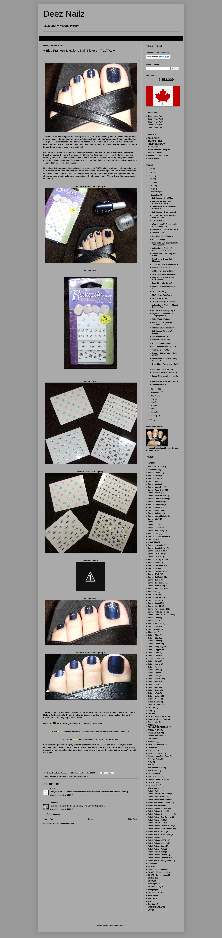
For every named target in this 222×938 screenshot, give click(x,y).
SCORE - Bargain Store (157, 875)
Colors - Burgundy (155, 647)
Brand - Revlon (154, 600)
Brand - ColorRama (156, 505)
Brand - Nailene (56, 776)
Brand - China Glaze (156, 490)
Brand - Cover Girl (155, 510)
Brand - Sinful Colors (156, 612)
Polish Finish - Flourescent (159, 800)
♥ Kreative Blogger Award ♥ (161, 343)
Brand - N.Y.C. (153, 574)
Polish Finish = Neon (156, 846)
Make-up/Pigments (155, 753)
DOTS (150, 713)
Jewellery (152, 747)
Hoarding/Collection (156, 744)
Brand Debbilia (154, 629)
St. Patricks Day (154, 887)
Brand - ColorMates (156, 502)
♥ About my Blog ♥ (157, 240)
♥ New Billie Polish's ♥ (159, 337)
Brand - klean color (156, 545)
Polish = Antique (154, 791)
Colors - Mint (153, 667)
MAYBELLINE (153, 147)
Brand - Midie (153, 568)
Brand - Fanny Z (154, 528)
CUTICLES (152, 708)
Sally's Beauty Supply (157, 869)
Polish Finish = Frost (156, 823)
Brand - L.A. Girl (154, 557)
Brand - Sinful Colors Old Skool (161, 615)
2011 (151, 182)
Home (90, 819)
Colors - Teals (153, 690)
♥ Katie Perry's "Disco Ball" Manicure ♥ (161, 260)
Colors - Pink (153, 676)
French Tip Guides (155, 736)
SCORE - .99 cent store (157, 872)
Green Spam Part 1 (155, 116)
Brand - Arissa (154, 475)
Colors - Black (154, 635)
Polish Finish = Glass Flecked (160, 829)
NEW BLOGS (153, 782)
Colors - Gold (153, 655)
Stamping (152, 890)
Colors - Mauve (154, 664)
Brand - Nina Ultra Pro (157, 589)
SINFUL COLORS (155, 153)
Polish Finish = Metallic (157, 843)
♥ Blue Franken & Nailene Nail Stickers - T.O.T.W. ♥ (162, 323)
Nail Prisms (152, 771)
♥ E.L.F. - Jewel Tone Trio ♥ (161, 295)
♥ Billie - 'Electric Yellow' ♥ (161, 319)
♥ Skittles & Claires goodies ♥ (162, 328)
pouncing (152, 863)
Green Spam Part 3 (155, 122)
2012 (151, 179)
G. (51, 789)
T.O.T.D (86, 776)
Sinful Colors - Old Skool (158, 156)
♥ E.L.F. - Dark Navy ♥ (159, 292)
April (153, 409)
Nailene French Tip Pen (157, 779)
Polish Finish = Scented (157, 855)
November (155, 195)
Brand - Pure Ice (154, 597)
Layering (151, 750)
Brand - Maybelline (155, 565)
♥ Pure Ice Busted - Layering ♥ (162, 311)
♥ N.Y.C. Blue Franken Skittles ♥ (163, 347)
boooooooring (154, 470)
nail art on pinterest (154, 46)
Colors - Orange (154, 673)
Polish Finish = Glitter (157, 832)
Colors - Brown (154, 644)
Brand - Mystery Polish (157, 571)
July (152, 399)
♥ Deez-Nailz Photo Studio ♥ (161, 236)
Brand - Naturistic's (156, 586)
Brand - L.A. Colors (156, 554)
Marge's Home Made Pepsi (159, 756)
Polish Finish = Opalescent (159, 794)
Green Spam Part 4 (155, 125)
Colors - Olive (153, 670)
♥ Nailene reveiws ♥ (158, 385)
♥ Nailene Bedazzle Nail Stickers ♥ (164, 230)
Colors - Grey (153, 661)
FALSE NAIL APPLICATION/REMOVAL (158, 726)
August (154, 395)
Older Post (132, 819)
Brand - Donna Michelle (157, 516)
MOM (150, 762)
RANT (150, 866)
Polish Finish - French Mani (159, 803)
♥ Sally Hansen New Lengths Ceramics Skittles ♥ (161, 202)
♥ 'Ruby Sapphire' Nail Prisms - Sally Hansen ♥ (162, 279)
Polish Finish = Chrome (157, 808)
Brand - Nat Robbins (156, 583)
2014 (151, 172)
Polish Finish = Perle (156, 849)
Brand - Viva (153, 621)
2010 (151, 186)
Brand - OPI (152, 592)
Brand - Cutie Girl (155, 513)
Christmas (152, 632)
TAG (149, 901)
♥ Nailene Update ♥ (158, 233)
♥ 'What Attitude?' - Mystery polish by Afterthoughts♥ (164, 225)
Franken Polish (67, 776)
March (153, 412)
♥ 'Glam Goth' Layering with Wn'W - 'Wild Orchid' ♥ (164, 244)
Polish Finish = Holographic (159, 835)
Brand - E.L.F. (153, 519)
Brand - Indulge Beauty (157, 536)
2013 (151, 176)
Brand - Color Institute (157, 496)
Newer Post (48, 819)
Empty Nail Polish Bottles (158, 719)
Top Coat (151, 904)
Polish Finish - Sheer (156, 806)
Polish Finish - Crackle (157, 797)
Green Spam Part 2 (155, 119)
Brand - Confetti (154, 507)
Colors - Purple (154, 679)
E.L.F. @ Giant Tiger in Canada (162, 302)
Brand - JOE (153, 539)
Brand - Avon (153, 478)
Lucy (52, 803)
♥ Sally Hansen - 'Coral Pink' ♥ (162, 198)
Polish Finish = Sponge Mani (159, 861)
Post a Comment (53, 814)
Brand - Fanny (154, 525)
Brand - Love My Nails (157, 560)
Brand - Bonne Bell (155, 487)
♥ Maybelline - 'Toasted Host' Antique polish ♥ (161, 315)
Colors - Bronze (154, 641)
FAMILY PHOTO (154, 730)
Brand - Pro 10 (154, 594)
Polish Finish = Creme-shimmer (161, 814)
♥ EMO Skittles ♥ (157, 221)
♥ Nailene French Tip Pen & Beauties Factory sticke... (161, 249)
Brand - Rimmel (154, 603)
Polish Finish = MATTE (157, 840)
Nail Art (151, 765)
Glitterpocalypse (154, 739)
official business (154, 788)
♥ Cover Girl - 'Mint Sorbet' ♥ (161, 283)
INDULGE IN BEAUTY (156, 144)
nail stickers (78, 776)
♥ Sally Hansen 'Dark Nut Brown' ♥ (164, 381)
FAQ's (43, 38)
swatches (152, 895)
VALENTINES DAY (155, 907)
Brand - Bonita (154, 484)
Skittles (151, 878)
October (154, 389)
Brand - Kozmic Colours (158, 551)
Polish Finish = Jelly (156, 837)
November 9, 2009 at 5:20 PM (61, 809)
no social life (153, 785)
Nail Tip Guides (154, 776)
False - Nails (153, 722)
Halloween (152, 742)
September (155, 392)
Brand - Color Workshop (158, 499)
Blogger (122, 925)
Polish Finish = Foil (156, 820)
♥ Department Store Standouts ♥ (163, 274)
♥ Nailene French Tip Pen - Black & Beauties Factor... (164, 306)
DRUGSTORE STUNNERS (158, 716)
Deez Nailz (64, 14)
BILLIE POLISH (154, 138)
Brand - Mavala (154, 563)
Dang (150, 711)
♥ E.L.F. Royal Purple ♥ (159, 298)
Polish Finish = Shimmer (158, 858)
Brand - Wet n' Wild (156, 623)
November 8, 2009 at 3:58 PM (61, 795)
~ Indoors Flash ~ (90, 381)
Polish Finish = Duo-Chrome (159, 817)
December (155, 192)
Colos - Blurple (154, 702)
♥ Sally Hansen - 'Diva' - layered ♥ (163, 212)
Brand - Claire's (154, 493)
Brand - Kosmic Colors (157, 548)
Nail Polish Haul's (155, 768)
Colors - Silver (154, 684)
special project (154, 884)
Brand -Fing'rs (154, 626)
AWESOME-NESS (155, 467)
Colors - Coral (153, 653)
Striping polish (154, 892)
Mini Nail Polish (154, 759)
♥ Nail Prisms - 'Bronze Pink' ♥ (162, 271)
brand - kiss (153, 542)
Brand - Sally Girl (155, 606)
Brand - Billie (153, 481)
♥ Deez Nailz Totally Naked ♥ (161, 369)
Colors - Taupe (154, 687)
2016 (151, 169)
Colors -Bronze (154, 699)
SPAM (150, 881)
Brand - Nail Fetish (155, 577)
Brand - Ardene (154, 473)
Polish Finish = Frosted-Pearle (160, 826)
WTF (150, 910)
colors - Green (154, 658)
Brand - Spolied (154, 618)
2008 (151, 420)
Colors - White (154, 693)
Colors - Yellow (154, 696)
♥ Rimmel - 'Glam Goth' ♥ (160, 268)
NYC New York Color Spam (159, 150)
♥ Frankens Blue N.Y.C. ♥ (160, 350)
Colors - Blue (153, 638)
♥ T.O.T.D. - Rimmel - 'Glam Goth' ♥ (164, 264)
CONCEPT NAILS (155, 705)
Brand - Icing (153, 534)
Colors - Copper (154, 650)
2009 (151, 189)
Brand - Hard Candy (156, 531)
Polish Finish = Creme (157, 811)
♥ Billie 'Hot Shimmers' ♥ (160, 340)
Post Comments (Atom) (64, 823)
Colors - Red (153, 682)
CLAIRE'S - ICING (155, 141)
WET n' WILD (153, 159)
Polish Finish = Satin (156, 852)
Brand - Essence (154, 522)
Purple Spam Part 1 (156, 128)
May (152, 406)
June (153, 402)
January (154, 416)
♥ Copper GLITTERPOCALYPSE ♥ (163, 373)
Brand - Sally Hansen (156, 609)
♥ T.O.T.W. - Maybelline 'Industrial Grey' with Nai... (163, 216)
